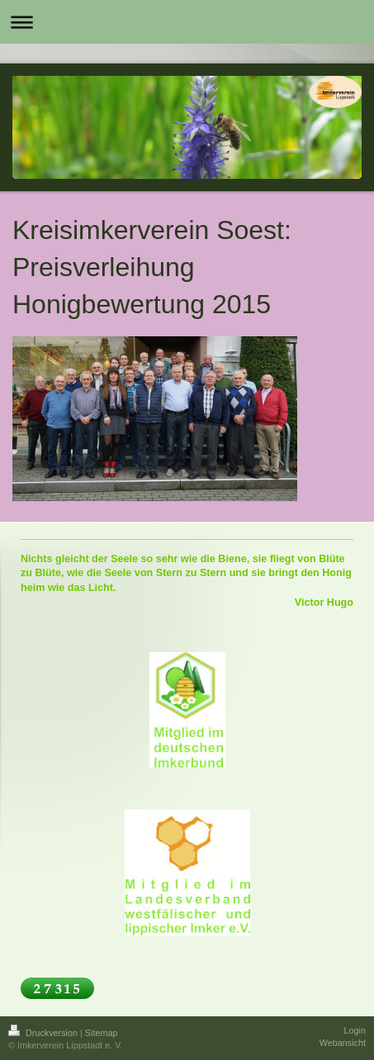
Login (355, 1030)
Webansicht (343, 1043)
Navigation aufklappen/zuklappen (187, 22)
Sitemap (101, 1033)
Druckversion (44, 1033)
